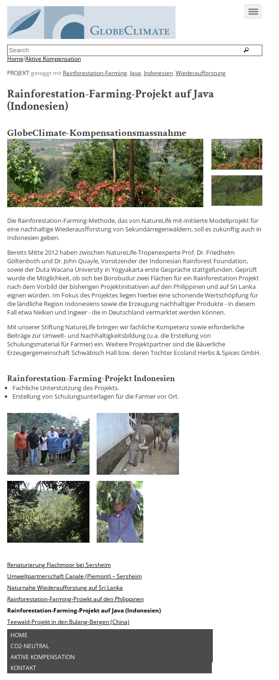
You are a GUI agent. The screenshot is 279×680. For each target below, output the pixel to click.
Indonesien (158, 73)
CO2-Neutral (29, 646)
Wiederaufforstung (201, 73)
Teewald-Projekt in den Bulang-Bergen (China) (68, 621)
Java (135, 73)
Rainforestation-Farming (95, 73)
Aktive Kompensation (53, 59)
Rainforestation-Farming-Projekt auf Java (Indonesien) (84, 610)
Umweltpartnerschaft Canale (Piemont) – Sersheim (74, 576)
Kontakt (23, 667)
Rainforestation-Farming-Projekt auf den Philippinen (75, 599)
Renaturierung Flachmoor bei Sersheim (59, 564)
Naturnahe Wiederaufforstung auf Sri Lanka (65, 587)
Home (15, 59)
